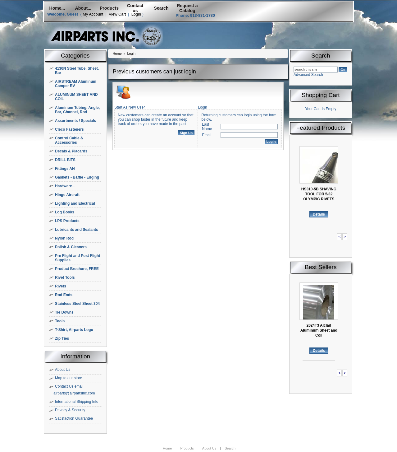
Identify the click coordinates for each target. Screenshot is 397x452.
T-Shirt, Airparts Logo (74, 330)
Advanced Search (308, 74)
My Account (93, 14)
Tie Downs (64, 312)
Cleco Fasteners (69, 129)
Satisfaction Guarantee (74, 418)
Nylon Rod (64, 238)
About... (83, 8)
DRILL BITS (65, 160)
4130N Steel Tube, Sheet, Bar (77, 70)
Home (117, 53)
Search (161, 8)
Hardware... (65, 186)
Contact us (135, 8)
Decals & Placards (71, 151)
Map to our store (68, 378)
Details (319, 214)
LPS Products (67, 221)
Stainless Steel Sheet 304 (77, 303)
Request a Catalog (187, 8)
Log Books (64, 212)
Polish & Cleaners (71, 247)
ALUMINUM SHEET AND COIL (76, 96)
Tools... (61, 321)
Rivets (60, 286)
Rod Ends (63, 295)
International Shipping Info (76, 401)
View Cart (117, 14)
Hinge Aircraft (67, 195)
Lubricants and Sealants (76, 229)
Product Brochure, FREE (77, 269)
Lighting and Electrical (75, 203)
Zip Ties (62, 338)
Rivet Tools (65, 277)
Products (109, 8)
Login (136, 14)
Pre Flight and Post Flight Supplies (77, 258)
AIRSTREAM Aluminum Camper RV (75, 83)
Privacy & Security (70, 410)
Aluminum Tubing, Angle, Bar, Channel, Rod (77, 109)
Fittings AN (65, 168)
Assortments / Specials (75, 121)
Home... (57, 8)
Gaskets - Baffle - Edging (77, 177)
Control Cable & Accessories (69, 140)
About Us (62, 369)
